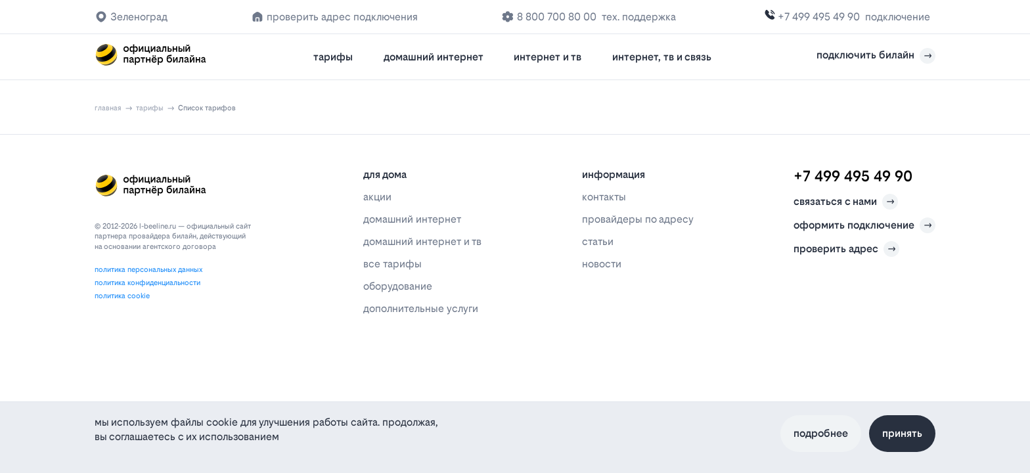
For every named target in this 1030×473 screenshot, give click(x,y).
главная (108, 108)
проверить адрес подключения (342, 17)
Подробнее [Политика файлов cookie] (821, 433)
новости (601, 264)
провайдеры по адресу (638, 219)
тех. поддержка (639, 17)
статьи (598, 241)
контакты (604, 197)
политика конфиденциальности (147, 283)
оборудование (397, 286)
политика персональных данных (148, 269)
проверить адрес (846, 249)
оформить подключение (864, 225)
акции (377, 197)
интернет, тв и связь (661, 57)
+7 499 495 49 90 (819, 17)
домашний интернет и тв (422, 241)
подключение (897, 17)
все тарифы (392, 264)
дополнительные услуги (420, 308)
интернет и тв (547, 57)
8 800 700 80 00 (556, 17)
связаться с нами (846, 202)
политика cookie (122, 296)
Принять (902, 433)
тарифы (333, 57)
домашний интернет (433, 57)
